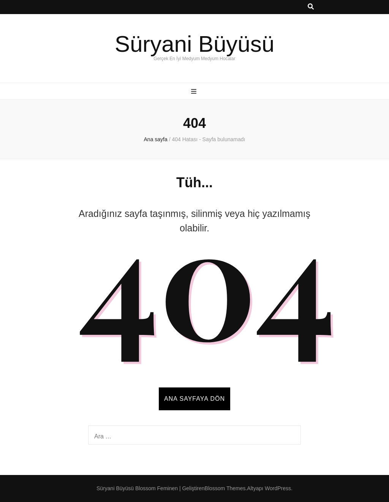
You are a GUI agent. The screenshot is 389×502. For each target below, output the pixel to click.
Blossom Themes (225, 488)
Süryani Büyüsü (194, 44)
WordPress (278, 488)
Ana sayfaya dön (194, 398)
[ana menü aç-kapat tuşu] (194, 92)
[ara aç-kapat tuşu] (311, 7)
